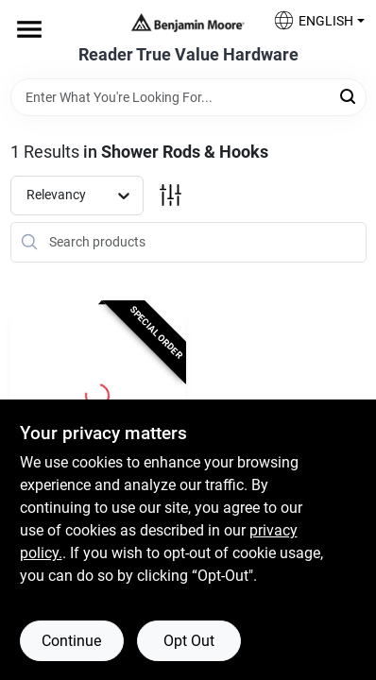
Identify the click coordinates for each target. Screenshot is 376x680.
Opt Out (188, 641)
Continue (71, 641)
